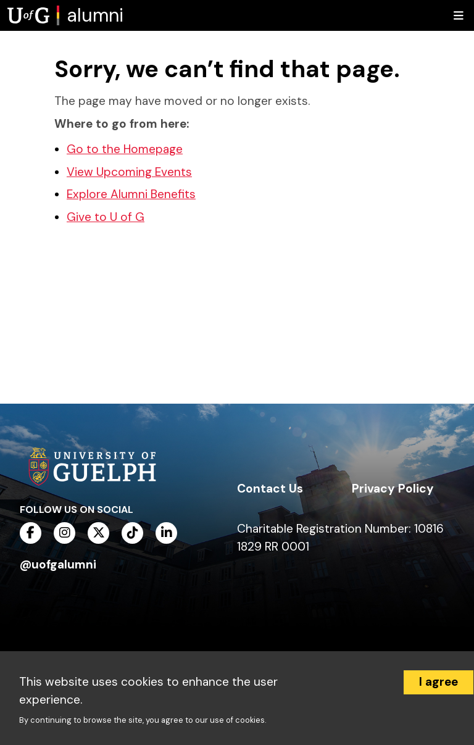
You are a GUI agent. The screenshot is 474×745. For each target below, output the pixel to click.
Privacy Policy (393, 488)
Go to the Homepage (125, 149)
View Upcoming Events (129, 172)
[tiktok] (132, 533)
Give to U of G (105, 217)
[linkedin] (166, 533)
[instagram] (64, 533)
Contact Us (270, 488)
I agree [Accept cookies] (438, 681)
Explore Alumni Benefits (131, 194)
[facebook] (30, 533)
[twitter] (98, 533)
